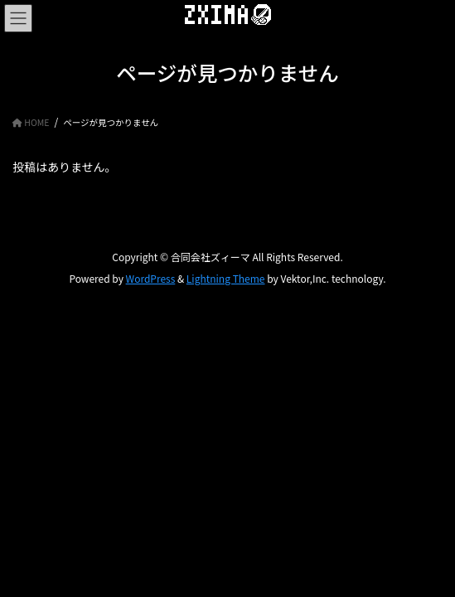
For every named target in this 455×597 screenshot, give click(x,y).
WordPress (151, 278)
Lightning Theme (225, 278)
